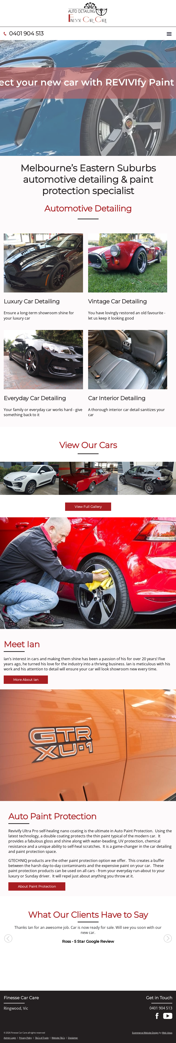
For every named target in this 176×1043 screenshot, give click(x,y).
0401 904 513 (26, 33)
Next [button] (168, 938)
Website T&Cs (58, 1037)
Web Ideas (167, 1032)
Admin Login (10, 1037)
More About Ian (25, 680)
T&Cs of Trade (42, 1037)
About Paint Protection (37, 886)
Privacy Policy (25, 1037)
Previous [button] (8, 938)
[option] (29, 479)
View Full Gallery (88, 507)
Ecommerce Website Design (145, 1032)
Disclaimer (73, 1037)
